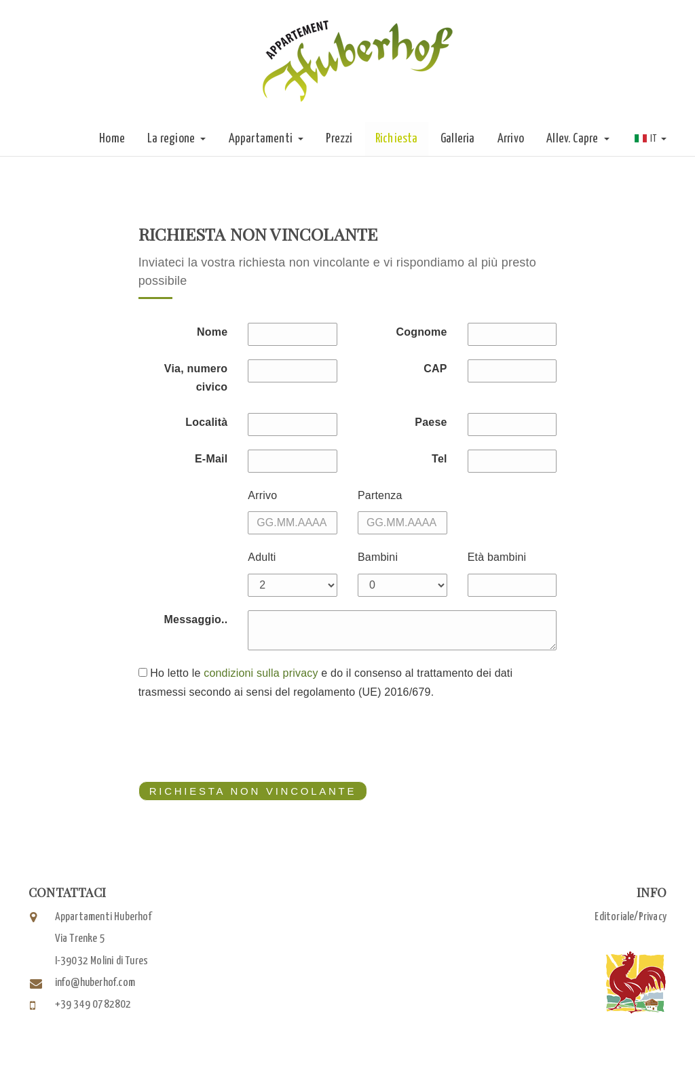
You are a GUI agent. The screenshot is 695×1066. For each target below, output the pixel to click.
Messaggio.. (196, 619)
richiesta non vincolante (247, 790)
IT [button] (650, 139)
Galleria (457, 138)
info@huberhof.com (95, 983)
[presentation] (241, 741)
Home (112, 138)
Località (206, 422)
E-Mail (211, 459)
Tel (439, 459)
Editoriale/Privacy (630, 917)
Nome (212, 332)
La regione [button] (176, 138)
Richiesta (396, 138)
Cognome (421, 332)
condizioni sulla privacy (261, 673)
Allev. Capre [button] (577, 138)
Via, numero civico (196, 378)
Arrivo (510, 138)
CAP (435, 368)
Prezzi (339, 138)
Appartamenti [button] (266, 138)
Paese (431, 422)
